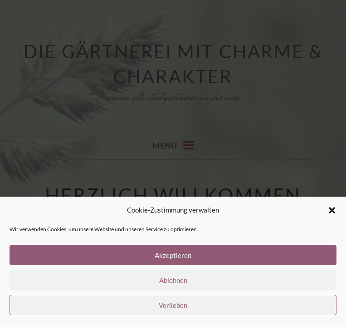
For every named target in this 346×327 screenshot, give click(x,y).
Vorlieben (173, 305)
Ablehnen (173, 280)
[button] (331, 210)
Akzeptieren (173, 255)
